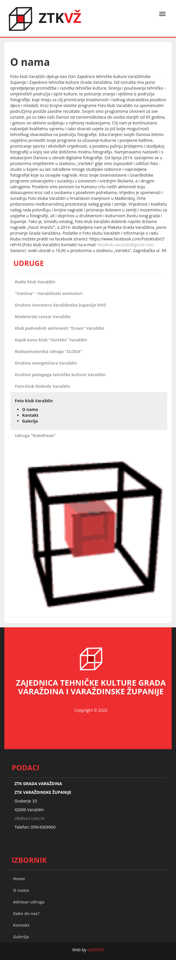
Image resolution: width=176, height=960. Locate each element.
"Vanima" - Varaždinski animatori (48, 293)
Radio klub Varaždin (35, 282)
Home (19, 878)
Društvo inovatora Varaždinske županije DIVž (60, 305)
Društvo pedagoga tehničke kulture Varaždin (60, 374)
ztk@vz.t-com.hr (30, 818)
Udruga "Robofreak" (35, 435)
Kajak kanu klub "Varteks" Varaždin (51, 340)
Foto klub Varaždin (34, 400)
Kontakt (30, 415)
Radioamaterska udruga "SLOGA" (48, 351)
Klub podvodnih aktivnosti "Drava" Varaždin (59, 328)
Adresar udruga (29, 902)
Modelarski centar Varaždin (43, 316)
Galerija (30, 421)
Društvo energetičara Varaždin (46, 363)
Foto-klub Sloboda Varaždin (42, 386)
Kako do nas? (26, 913)
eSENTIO (95, 949)
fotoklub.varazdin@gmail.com (126, 244)
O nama (30, 409)
